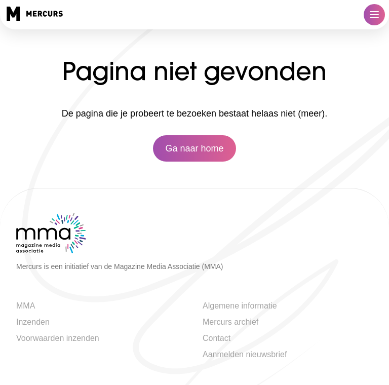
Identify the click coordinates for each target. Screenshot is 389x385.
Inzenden (33, 322)
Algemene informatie (240, 305)
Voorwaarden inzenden (57, 338)
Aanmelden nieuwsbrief (245, 354)
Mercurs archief (230, 322)
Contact (216, 338)
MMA (25, 305)
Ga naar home (194, 148)
